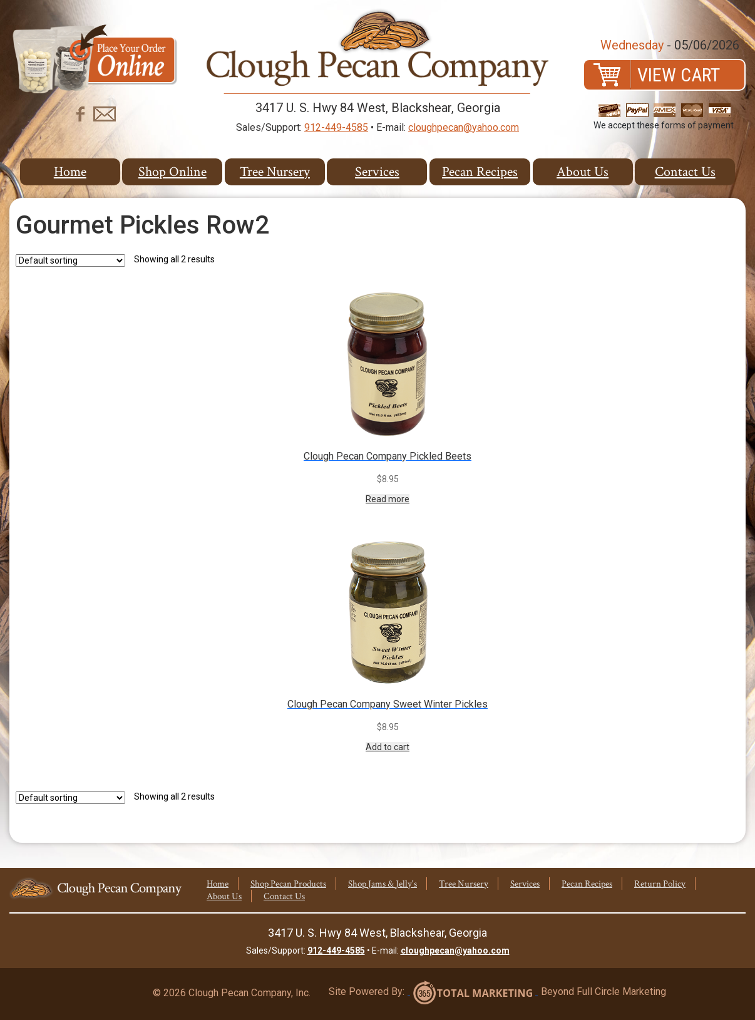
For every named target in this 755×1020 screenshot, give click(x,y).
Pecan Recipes (480, 172)
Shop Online (172, 172)
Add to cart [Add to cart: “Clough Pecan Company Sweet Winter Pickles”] (387, 747)
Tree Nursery (275, 172)
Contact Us (685, 172)
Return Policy (660, 884)
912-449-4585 (336, 127)
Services (377, 172)
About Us (583, 172)
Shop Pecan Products (288, 884)
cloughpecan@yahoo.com (463, 127)
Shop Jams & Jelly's (382, 884)
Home (70, 172)
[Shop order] (70, 260)
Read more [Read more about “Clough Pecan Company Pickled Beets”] (387, 499)
